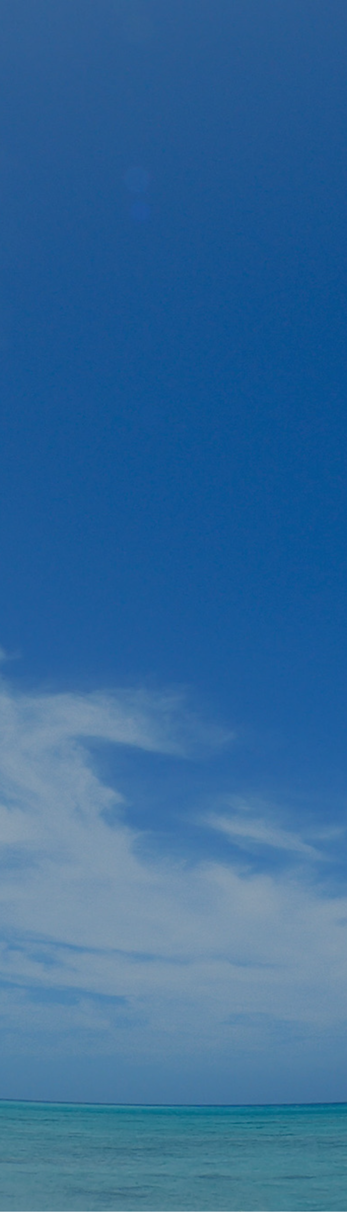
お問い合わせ (202, 1204)
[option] (173, 135)
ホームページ (144, 1204)
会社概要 (173, 1204)
